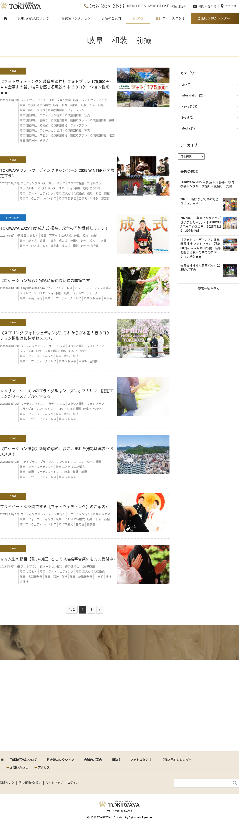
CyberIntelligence (140, 817)
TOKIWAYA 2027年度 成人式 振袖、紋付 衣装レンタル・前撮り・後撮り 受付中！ (208, 186)
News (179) (189, 106)
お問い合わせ (207, 6)
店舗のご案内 (111, 18)
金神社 (24, 581)
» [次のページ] (100, 609)
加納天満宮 (88, 566)
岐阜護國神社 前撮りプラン (68, 135)
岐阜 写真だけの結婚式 (35, 105)
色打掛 (94, 198)
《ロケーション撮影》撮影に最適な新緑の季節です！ (47, 280)
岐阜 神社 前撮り (32, 110)
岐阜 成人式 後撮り (64, 240)
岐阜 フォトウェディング (90, 100)
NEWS (138, 18)
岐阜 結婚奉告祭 (81, 576)
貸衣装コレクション (76, 18)
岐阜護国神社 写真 (77, 115)
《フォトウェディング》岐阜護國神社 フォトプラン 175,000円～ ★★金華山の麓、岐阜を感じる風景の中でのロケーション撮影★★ (56, 87)
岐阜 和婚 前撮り (66, 105)
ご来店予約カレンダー (214, 18)
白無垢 (83, 198)
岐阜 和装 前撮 (92, 105)
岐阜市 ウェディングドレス (38, 198)
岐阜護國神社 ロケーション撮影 (41, 130)
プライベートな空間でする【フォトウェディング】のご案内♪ (53, 506)
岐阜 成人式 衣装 (93, 240)
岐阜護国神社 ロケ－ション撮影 (41, 115)
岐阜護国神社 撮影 (102, 120)
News (13, 70)
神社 (108, 576)
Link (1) (186, 84)
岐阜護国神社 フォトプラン (66, 110)
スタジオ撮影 (76, 183)
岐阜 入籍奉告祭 (31, 576)
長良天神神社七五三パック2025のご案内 (200, 268)
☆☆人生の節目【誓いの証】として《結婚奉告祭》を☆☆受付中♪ (57, 559)
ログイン (73, 782)
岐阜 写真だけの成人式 (56, 235)
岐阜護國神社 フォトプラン (68, 125)
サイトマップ (54, 782)
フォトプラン (95, 183)
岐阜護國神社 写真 (77, 130)
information (13, 217)
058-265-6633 (107, 6)
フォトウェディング (33, 100)
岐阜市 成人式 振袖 (34, 245)
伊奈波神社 (72, 566)
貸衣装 (104, 198)
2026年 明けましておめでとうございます (199, 201)
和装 (64, 351)
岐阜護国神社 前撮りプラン (68, 120)
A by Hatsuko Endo (33, 288)
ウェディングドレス (33, 183)
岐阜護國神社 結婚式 (34, 140)
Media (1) (188, 128)
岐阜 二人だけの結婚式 (70, 193)
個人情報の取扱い (30, 782)
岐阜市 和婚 (66, 524)
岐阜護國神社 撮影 (102, 135)
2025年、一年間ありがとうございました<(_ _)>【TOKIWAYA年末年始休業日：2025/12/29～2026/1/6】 (200, 224)
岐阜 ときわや (92, 188)
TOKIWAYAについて (33, 18)
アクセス (230, 6)
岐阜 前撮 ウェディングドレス (41, 471)
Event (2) (187, 117)
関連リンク (7, 782)
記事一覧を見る (208, 288)
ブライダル (27, 188)
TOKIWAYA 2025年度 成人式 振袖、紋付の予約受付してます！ (54, 228)
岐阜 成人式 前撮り (34, 240)
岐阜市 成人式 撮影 (64, 245)
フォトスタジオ (173, 18)
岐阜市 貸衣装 (67, 198)
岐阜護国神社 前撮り (34, 120)
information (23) (193, 95)
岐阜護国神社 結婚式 (34, 125)
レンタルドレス (46, 188)
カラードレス (56, 183)
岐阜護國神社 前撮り (34, 135)
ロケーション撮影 (59, 100)
